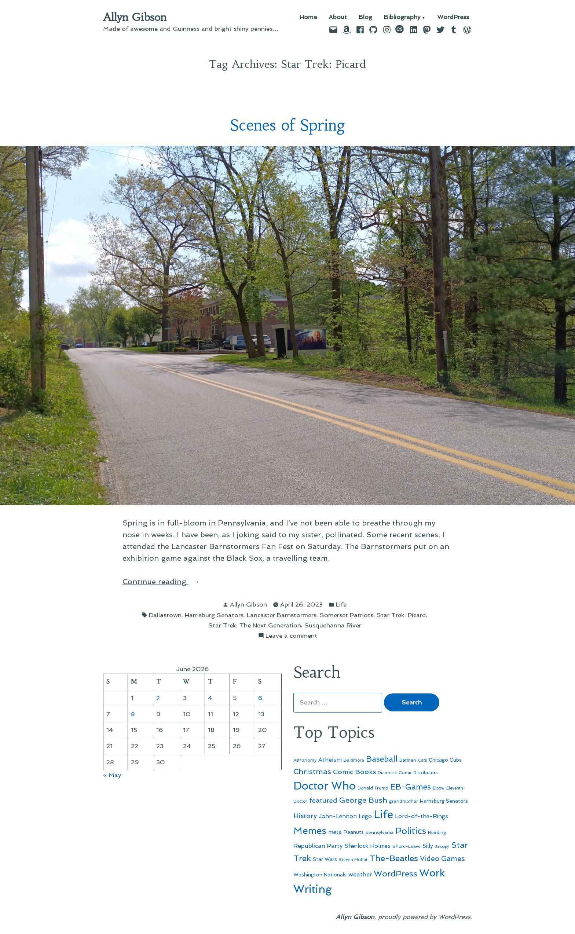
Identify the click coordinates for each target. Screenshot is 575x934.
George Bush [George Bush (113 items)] (363, 800)
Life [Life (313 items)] (383, 814)
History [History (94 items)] (305, 816)
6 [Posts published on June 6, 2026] (260, 698)
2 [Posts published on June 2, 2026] (158, 698)
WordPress (453, 17)
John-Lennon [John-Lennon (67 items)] (338, 816)
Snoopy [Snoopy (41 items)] (442, 846)
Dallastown (165, 615)
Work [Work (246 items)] (432, 873)
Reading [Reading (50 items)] (437, 832)
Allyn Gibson (134, 17)
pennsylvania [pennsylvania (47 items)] (379, 832)
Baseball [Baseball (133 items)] (382, 758)
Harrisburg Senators (214, 615)
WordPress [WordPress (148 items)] (395, 873)
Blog (365, 17)
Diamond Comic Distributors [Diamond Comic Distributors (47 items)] (407, 772)
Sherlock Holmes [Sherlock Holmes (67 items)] (368, 846)
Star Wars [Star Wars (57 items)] (325, 859)
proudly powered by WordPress (424, 916)
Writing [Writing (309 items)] (312, 889)
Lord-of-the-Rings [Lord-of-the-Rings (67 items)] (421, 816)
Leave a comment (291, 636)
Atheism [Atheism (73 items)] (330, 759)
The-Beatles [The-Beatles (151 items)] (393, 858)
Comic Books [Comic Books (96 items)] (354, 772)
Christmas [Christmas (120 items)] (312, 771)
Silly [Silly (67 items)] (427, 846)
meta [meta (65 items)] (335, 832)
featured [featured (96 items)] (323, 800)
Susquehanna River (332, 625)
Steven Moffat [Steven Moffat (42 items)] (353, 859)
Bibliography (402, 17)
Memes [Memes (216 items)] (309, 830)
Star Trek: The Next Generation (254, 625)
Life (341, 604)
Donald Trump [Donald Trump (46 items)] (373, 788)
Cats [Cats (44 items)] (422, 760)
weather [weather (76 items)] (360, 874)
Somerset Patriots (346, 615)
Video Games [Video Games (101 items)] (442, 858)
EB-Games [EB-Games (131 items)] (410, 786)
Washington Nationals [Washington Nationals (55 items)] (320, 875)
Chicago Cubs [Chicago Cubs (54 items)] (445, 760)
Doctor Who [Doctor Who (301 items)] (324, 786)
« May (112, 775)
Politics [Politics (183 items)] (410, 830)
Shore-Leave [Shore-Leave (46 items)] (406, 846)
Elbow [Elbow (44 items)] (438, 788)
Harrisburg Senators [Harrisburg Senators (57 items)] (444, 801)
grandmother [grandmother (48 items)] (403, 801)
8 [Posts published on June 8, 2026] (133, 714)
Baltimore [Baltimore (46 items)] (354, 760)
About (338, 17)
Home (308, 17)
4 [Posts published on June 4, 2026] (210, 698)
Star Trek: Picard (401, 615)
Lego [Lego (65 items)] (365, 816)
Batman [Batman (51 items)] (407, 760)
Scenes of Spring (287, 125)
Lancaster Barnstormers (281, 615)
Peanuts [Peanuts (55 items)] (354, 832)
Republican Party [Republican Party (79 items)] (318, 845)
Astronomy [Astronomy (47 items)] (304, 760)
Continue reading (169, 581)
